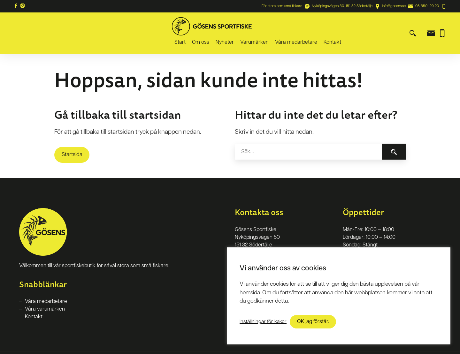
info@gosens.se (394, 6)
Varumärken (315, 26)
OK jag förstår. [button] (313, 321)
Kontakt (393, 26)
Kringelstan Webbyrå (134, 345)
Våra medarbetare (356, 26)
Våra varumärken (45, 295)
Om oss (261, 26)
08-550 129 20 (427, 6)
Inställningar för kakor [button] (263, 321)
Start (240, 26)
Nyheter (285, 26)
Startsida (72, 141)
